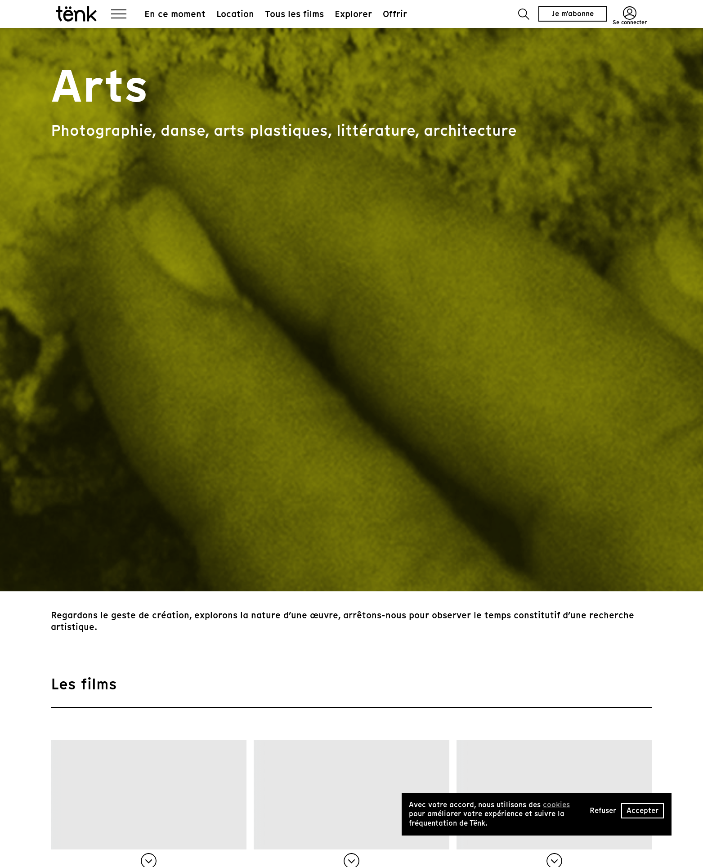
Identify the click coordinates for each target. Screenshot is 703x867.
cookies (556, 805)
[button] (523, 14)
